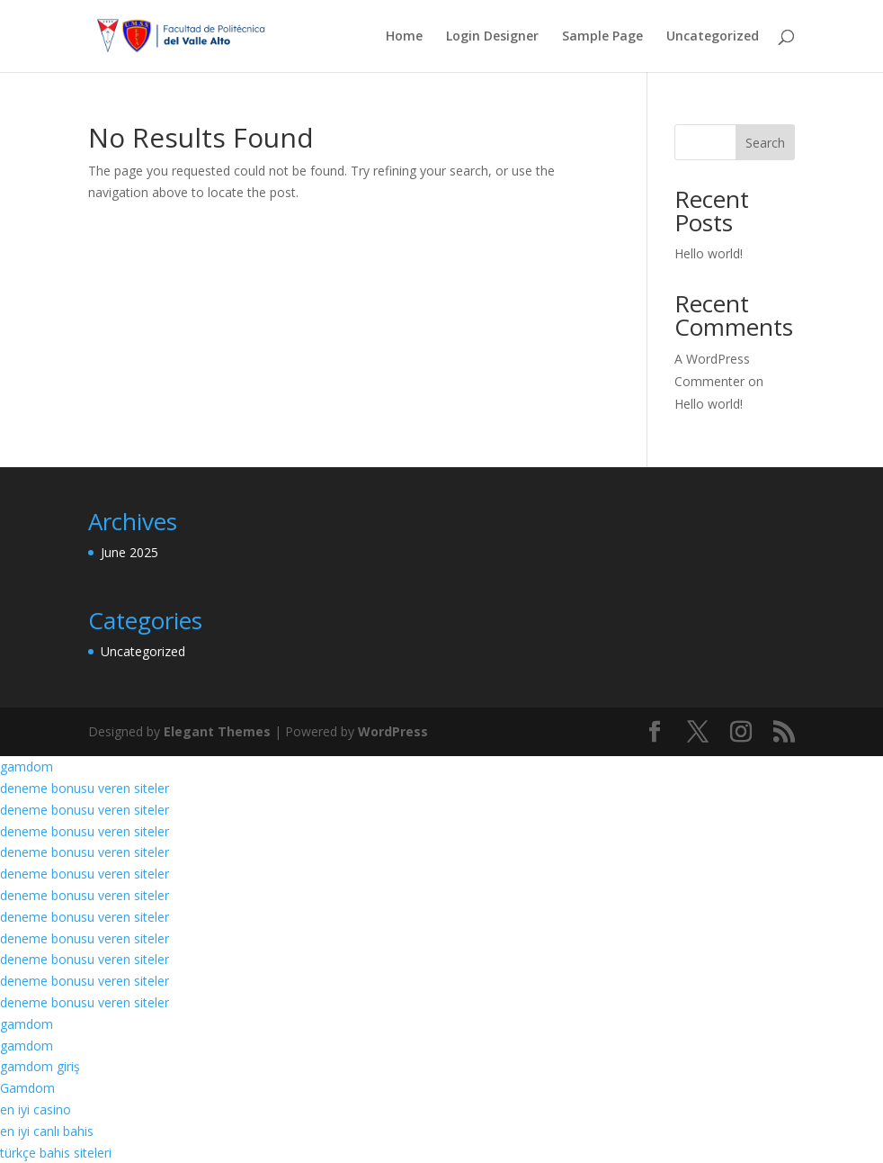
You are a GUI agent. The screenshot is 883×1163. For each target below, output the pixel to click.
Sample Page (602, 37)
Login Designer (492, 37)
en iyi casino (35, 1109)
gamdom (26, 766)
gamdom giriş (40, 1066)
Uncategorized (712, 37)
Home (404, 37)
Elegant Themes (217, 731)
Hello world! (708, 253)
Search (765, 142)
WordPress (393, 731)
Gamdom (27, 1087)
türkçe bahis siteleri (55, 1152)
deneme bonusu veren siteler (84, 788)
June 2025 (129, 552)
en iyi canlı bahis (47, 1131)
